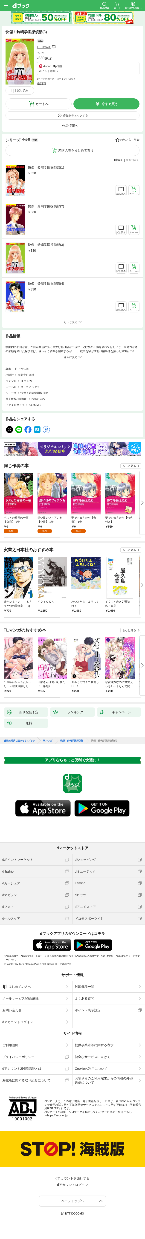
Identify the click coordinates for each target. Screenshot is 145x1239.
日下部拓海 (44, 47)
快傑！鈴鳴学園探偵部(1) (46, 167)
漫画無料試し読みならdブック (19, 741)
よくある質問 (84, 998)
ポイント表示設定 (88, 1010)
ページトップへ (72, 1201)
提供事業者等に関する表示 (94, 1045)
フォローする (54, 47)
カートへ (41, 104)
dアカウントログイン (17, 1022)
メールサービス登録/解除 (20, 998)
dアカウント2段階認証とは (21, 1068)
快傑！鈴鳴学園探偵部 (34, 393)
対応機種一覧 (84, 986)
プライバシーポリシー (18, 1057)
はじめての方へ (16, 986)
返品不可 (41, 83)
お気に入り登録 (129, 140)
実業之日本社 (26, 375)
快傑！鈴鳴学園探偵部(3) (46, 245)
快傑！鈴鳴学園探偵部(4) (46, 283)
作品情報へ (70, 125)
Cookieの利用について (91, 1068)
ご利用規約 (10, 1045)
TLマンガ (26, 381)
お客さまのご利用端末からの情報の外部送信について (104, 1080)
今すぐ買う (110, 104)
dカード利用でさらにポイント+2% (55, 79)
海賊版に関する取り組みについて (26, 1080)
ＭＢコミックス (30, 387)
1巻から (119, 160)
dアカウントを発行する (72, 1178)
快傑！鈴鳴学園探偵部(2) (46, 206)
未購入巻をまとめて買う (76, 150)
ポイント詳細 (47, 71)
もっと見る (129, 466)
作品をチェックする (75, 115)
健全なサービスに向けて (92, 1057)
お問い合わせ (12, 1010)
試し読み (22, 90)
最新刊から (132, 160)
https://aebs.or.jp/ (57, 1115)
